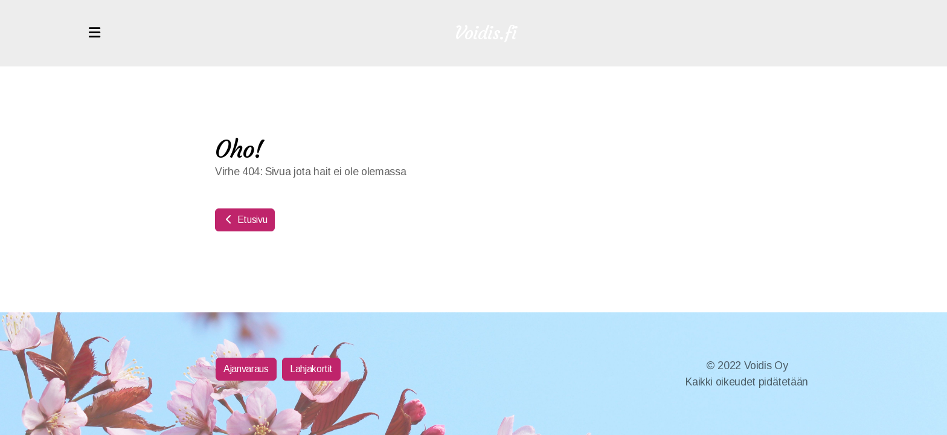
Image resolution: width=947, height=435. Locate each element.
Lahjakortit (311, 369)
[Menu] (94, 33)
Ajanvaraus (245, 369)
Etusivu (245, 219)
